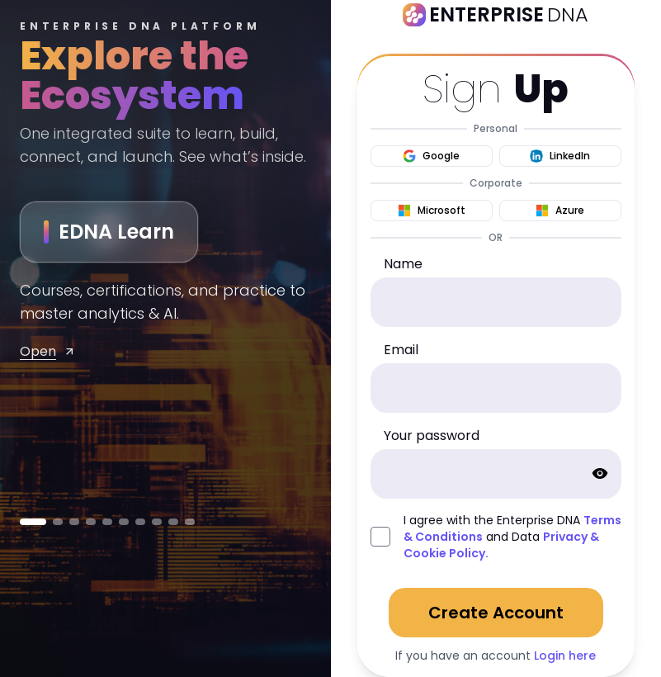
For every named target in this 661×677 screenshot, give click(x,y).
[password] (496, 474)
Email (401, 349)
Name (403, 263)
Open (48, 351)
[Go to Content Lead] (190, 521)
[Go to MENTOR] (58, 521)
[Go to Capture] (173, 521)
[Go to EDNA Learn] (33, 521)
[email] (496, 388)
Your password (431, 435)
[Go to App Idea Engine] (157, 521)
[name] (496, 302)
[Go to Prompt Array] (140, 521)
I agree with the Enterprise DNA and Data (512, 536)
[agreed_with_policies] (380, 537)
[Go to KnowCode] (91, 521)
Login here (565, 655)
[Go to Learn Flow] (107, 521)
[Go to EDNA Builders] (74, 521)
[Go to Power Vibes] (124, 521)
